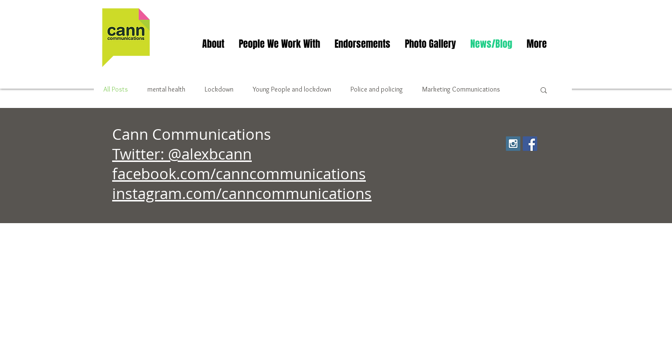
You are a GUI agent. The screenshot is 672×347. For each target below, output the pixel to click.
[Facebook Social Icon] (530, 143)
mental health (166, 89)
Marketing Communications (461, 89)
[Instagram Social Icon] (513, 143)
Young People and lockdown (292, 89)
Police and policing (376, 89)
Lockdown (219, 89)
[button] (543, 91)
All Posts (115, 89)
